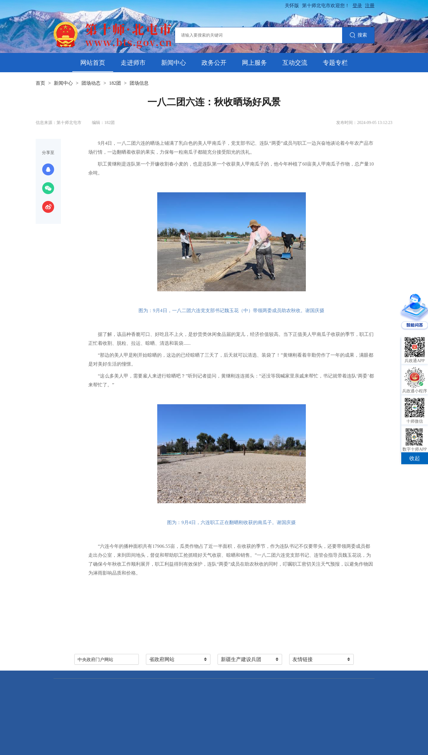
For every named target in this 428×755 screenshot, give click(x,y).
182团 (115, 83)
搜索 (358, 35)
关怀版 (292, 5)
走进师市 (133, 62)
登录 (357, 5)
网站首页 (92, 62)
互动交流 (294, 62)
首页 (40, 83)
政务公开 (214, 62)
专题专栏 (335, 62)
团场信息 (139, 83)
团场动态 (90, 83)
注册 (369, 5)
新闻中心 (173, 62)
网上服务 (254, 62)
